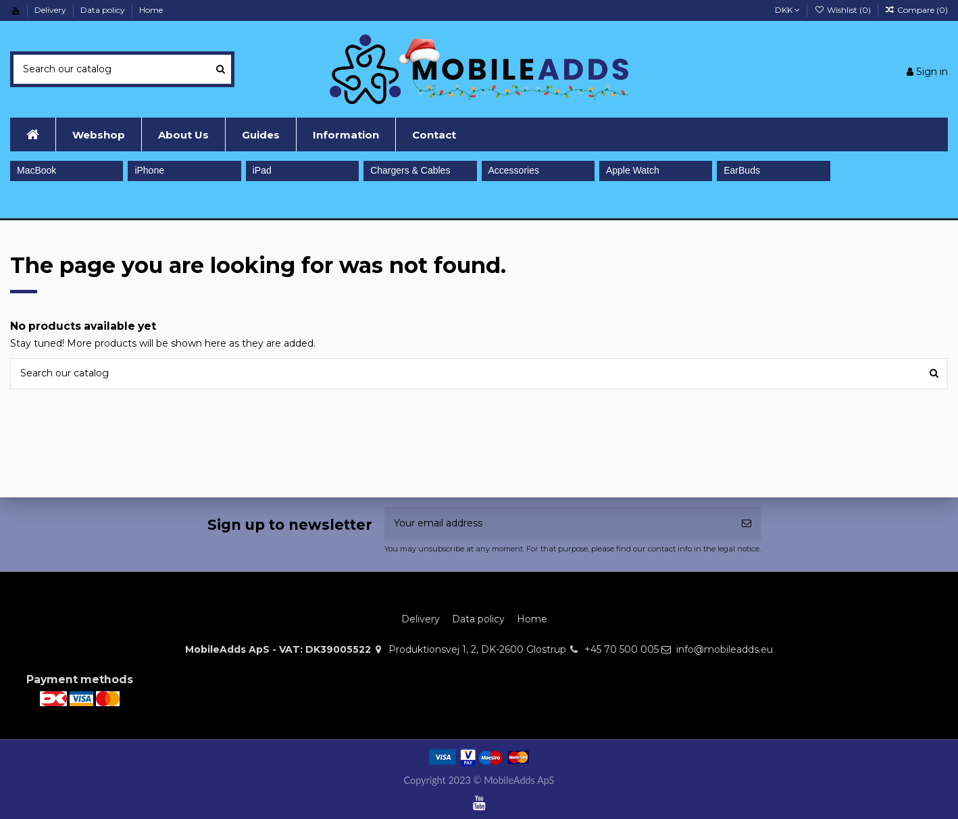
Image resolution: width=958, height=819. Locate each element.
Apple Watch (632, 170)
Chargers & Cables (410, 170)
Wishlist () (843, 10)
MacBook (36, 170)
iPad (262, 170)
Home (151, 10)
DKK (787, 10)
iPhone (149, 170)
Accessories (513, 170)
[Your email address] (558, 523)
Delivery (51, 10)
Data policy (103, 10)
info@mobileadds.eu (724, 649)
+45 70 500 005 (621, 649)
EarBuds (742, 170)
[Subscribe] (746, 523)
